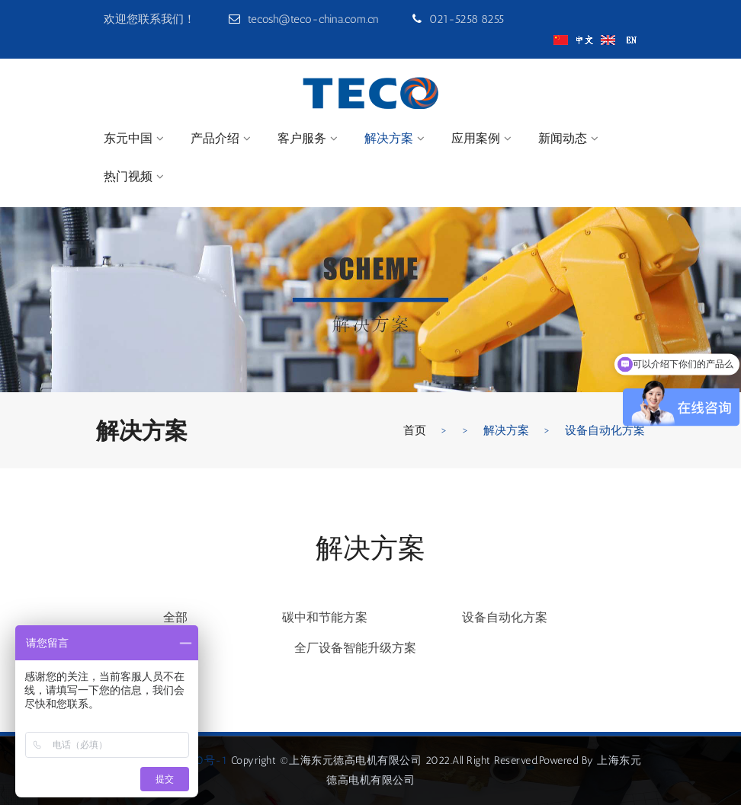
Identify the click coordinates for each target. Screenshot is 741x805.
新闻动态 (562, 138)
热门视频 (128, 176)
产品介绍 (215, 138)
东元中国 (128, 138)
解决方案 (388, 138)
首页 (414, 430)
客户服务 (301, 138)
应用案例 (475, 138)
